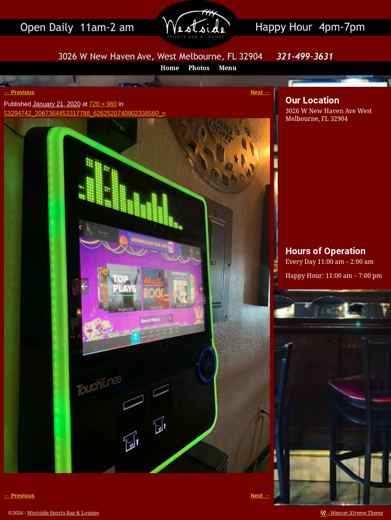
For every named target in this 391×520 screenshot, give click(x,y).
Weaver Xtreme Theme (356, 513)
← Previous (19, 92)
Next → (260, 92)
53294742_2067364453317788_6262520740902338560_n (85, 113)
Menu (228, 68)
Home (169, 68)
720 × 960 (103, 104)
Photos (199, 68)
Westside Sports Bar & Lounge (63, 513)
